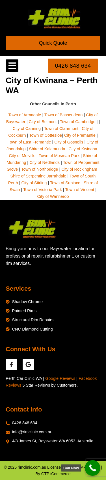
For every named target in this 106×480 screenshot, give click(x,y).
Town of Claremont (62, 128)
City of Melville (22, 155)
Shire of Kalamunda (47, 149)
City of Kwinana (82, 149)
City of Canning (26, 128)
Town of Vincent (79, 189)
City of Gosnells (68, 142)
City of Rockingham (79, 169)
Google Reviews (60, 378)
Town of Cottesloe (45, 135)
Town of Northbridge (39, 169)
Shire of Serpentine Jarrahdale (38, 176)
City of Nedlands (44, 162)
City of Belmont (43, 121)
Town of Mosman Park (59, 155)
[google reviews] (28, 364)
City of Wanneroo (53, 196)
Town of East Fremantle (29, 142)
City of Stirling (34, 183)
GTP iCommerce (56, 474)
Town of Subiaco (65, 183)
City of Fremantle (80, 135)
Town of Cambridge (78, 121)
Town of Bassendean (63, 115)
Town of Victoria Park (42, 189)
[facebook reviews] (11, 364)
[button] (12, 65)
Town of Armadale (24, 115)
